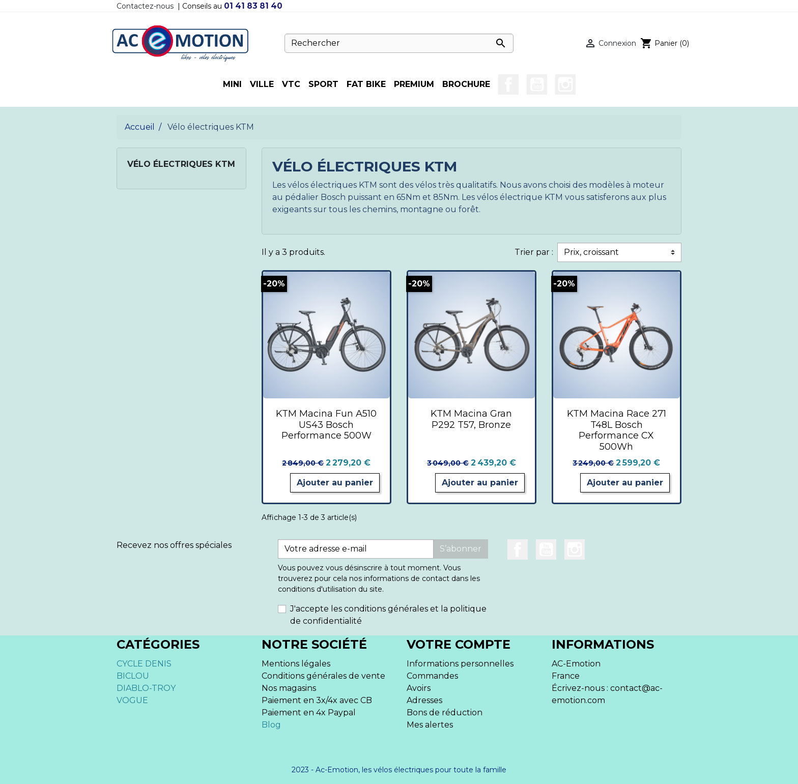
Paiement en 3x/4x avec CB (317, 700)
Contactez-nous (145, 6)
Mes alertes (430, 725)
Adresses (424, 700)
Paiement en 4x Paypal (309, 712)
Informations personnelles (460, 664)
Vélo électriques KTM (181, 164)
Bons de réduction (444, 712)
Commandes (432, 676)
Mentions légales (296, 664)
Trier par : (534, 252)
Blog (271, 725)
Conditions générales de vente (323, 676)
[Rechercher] (399, 43)
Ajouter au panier (335, 482)
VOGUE (132, 700)
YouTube (537, 84)
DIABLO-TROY (146, 688)
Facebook (508, 84)
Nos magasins (289, 688)
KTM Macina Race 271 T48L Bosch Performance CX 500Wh (616, 430)
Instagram (565, 84)
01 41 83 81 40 (253, 6)
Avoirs (419, 688)
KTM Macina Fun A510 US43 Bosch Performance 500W (326, 424)
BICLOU (133, 676)
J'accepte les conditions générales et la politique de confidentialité (388, 615)
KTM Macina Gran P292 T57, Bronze (471, 419)
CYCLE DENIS (144, 664)
